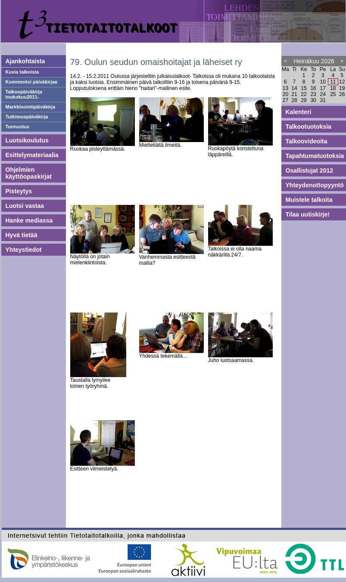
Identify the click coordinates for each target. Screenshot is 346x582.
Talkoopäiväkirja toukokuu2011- (24, 94)
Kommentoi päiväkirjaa (31, 81)
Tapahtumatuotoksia (315, 155)
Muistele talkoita (309, 199)
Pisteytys (19, 191)
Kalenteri (299, 111)
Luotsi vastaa (25, 205)
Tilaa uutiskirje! (308, 214)
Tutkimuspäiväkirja (27, 116)
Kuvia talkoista (22, 71)
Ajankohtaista (25, 61)
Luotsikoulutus (27, 140)
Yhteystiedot (24, 249)
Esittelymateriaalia (32, 155)
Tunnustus (17, 126)
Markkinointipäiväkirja (31, 106)
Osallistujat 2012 (310, 170)
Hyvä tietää (21, 235)
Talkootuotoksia (308, 126)
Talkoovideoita (306, 141)
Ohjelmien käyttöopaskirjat (29, 173)
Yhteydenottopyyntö (315, 185)
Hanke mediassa (29, 220)
